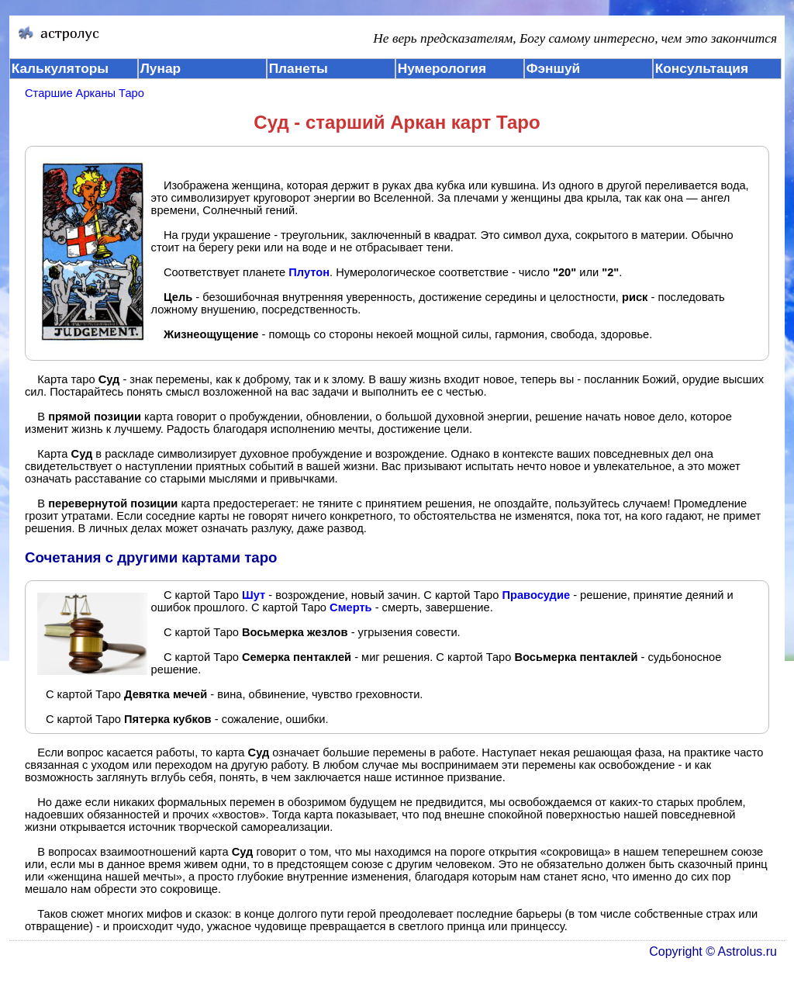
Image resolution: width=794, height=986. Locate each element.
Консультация (701, 68)
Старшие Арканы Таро (84, 93)
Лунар (160, 68)
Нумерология (442, 68)
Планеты (298, 68)
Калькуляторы (60, 68)
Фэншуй (553, 68)
